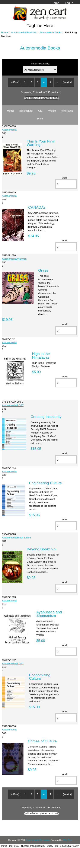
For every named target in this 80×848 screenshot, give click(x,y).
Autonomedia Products (23, 32)
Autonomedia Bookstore (37, 840)
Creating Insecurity (46, 417)
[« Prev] (14, 82)
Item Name (67, 110)
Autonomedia (9, 129)
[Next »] (67, 82)
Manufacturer (26, 110)
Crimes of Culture (42, 741)
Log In (69, 3)
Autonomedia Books (50, 32)
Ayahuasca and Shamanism (49, 614)
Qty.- (40, 110)
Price (40, 118)
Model (10, 110)
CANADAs (36, 207)
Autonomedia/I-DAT (12, 405)
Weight (52, 110)
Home (55, 3)
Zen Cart (67, 840)
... (57, 82)
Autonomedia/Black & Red (16, 537)
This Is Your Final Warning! (41, 143)
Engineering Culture (45, 483)
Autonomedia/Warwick (14, 258)
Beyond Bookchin (41, 549)
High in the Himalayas (41, 355)
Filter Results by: (40, 63)
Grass (43, 270)
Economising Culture (39, 677)
